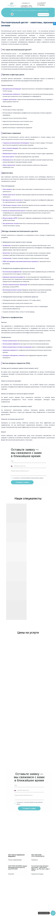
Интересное (19, 10)
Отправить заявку (22, 484)
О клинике (40, 10)
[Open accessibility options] (54, 23)
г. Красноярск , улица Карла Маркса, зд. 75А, (26, 6)
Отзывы (46, 10)
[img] (12, 14)
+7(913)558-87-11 (25, 3)
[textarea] (28, 475)
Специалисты (33, 10)
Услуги (26, 10)
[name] (28, 463)
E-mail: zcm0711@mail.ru (13, 883)
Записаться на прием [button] (43, 14)
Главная (13, 10)
